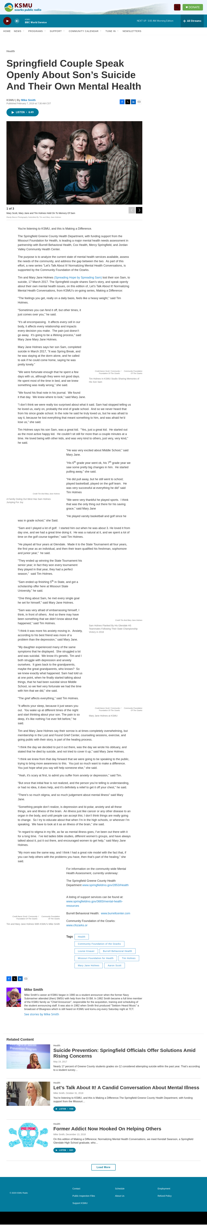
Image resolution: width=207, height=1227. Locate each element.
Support (56, 33)
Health (10, 53)
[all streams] (192, 23)
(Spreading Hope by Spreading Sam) (78, 280)
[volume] (17, 23)
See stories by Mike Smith (41, 1017)
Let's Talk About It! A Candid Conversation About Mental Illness (126, 1090)
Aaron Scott (114, 968)
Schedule (119, 1191)
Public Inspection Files (83, 1198)
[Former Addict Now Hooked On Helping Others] (28, 1137)
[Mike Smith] (13, 999)
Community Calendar (83, 33)
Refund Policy (165, 1198)
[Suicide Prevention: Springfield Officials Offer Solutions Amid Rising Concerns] (28, 1059)
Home (7, 33)
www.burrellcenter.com (115, 915)
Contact (76, 1191)
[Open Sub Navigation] (23, 33)
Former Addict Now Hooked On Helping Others (107, 1131)
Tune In (110, 33)
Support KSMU (79, 1205)
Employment (164, 1191)
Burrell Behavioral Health (117, 953)
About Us (119, 1198)
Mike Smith (28, 102)
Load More (103, 1169)
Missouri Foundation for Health (96, 960)
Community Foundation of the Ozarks (99, 946)
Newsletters (132, 33)
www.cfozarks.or (76, 927)
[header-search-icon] (177, 8)
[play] (7, 23)
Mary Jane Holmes (88, 968)
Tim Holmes (129, 960)
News (17, 33)
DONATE (195, 8)
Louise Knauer (86, 953)
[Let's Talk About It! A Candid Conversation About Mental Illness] (28, 1096)
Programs (35, 33)
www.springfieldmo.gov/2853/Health (105, 887)
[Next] (139, 212)
